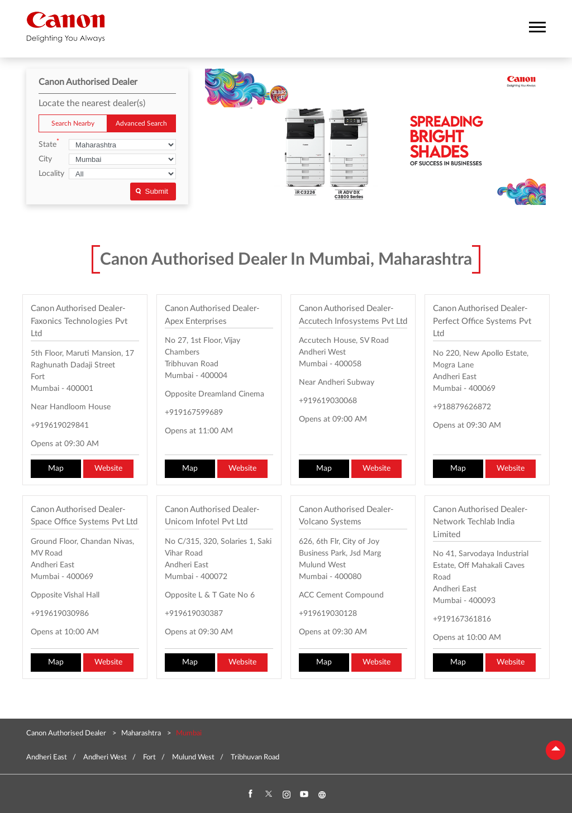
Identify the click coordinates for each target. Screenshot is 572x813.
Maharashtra (141, 733)
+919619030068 (328, 401)
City (45, 159)
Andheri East (46, 757)
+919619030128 (328, 614)
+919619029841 (60, 425)
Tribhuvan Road (255, 757)
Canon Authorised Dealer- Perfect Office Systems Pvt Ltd (482, 321)
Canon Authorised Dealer (67, 733)
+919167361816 (462, 619)
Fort (149, 757)
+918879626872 (462, 407)
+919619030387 (194, 614)
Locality (51, 174)
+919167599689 (194, 413)
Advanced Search (141, 123)
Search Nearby (72, 123)
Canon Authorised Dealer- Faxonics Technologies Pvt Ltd (79, 321)
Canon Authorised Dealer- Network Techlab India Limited (480, 522)
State (49, 144)
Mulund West (193, 757)
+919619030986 (60, 614)
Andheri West (105, 757)
